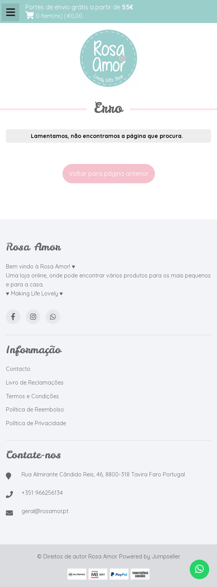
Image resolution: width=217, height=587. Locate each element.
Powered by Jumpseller (149, 556)
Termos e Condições (32, 396)
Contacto (18, 368)
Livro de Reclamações (35, 382)
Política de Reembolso (35, 409)
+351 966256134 (42, 492)
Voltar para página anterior (109, 173)
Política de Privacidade (36, 423)
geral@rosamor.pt (44, 511)
